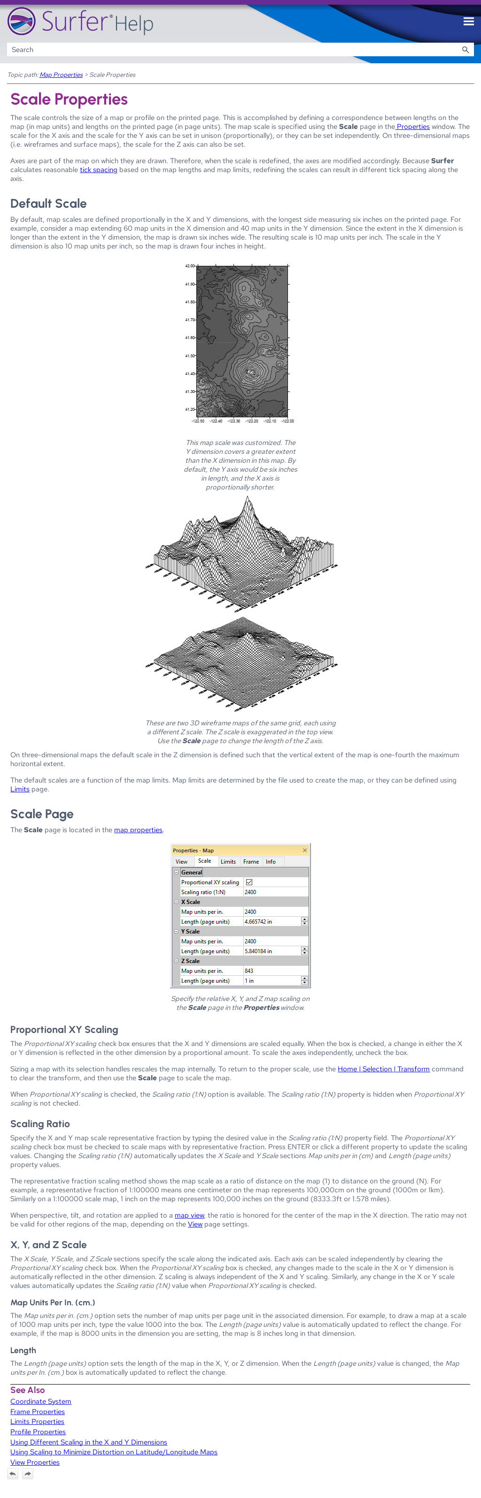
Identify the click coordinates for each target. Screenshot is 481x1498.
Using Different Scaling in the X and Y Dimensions (88, 1442)
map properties (138, 829)
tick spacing (98, 169)
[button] (465, 49)
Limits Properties (37, 1421)
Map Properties (61, 74)
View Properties (35, 1462)
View (195, 1223)
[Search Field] (240, 49)
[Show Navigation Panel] (469, 21)
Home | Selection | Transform (384, 1068)
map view (189, 1215)
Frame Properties (37, 1411)
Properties (412, 126)
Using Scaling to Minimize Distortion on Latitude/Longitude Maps (113, 1451)
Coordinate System (40, 1401)
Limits (20, 788)
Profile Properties (38, 1431)
